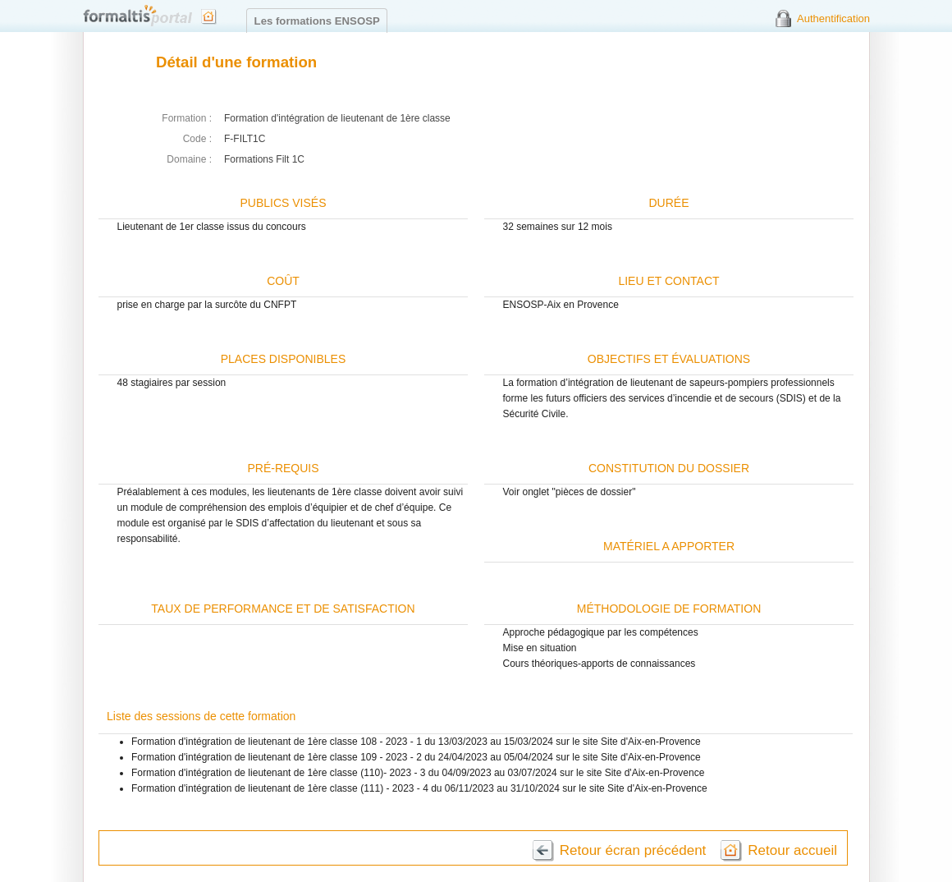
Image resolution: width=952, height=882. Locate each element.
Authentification (833, 18)
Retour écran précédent (633, 850)
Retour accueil (792, 850)
